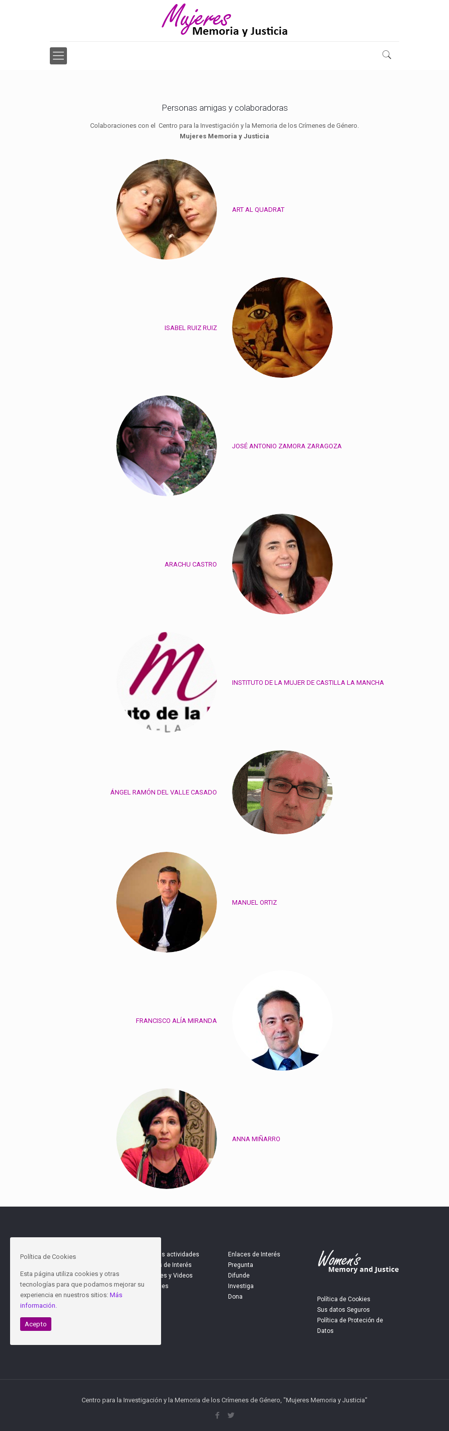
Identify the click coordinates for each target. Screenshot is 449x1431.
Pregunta (240, 1264)
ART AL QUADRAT (258, 209)
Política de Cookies (343, 1299)
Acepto (36, 1324)
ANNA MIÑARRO (256, 1139)
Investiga (241, 1286)
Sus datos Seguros (343, 1309)
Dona (235, 1296)
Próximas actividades (169, 1254)
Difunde (239, 1275)
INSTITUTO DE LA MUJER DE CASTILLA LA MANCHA (308, 682)
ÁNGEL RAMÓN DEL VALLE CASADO (163, 792)
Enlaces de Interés (254, 1254)
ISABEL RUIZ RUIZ (191, 328)
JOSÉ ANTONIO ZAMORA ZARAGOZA (287, 446)
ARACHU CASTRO (191, 564)
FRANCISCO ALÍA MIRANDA (176, 1020)
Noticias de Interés (165, 1264)
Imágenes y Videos (166, 1275)
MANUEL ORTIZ (254, 902)
